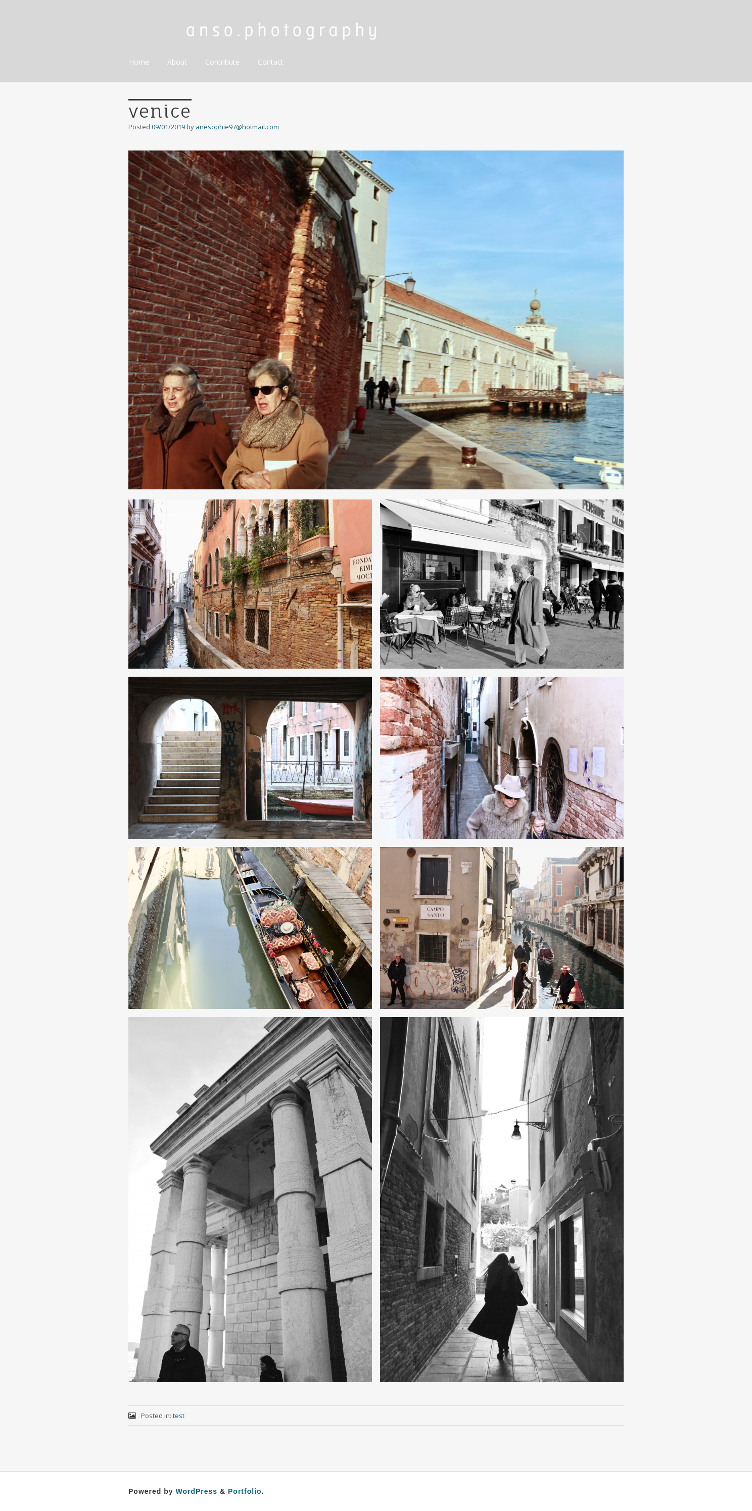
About (177, 62)
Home (139, 62)
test (178, 1415)
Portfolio (245, 1491)
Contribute (222, 62)
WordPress (196, 1491)
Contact (271, 62)
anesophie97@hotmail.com (237, 126)
